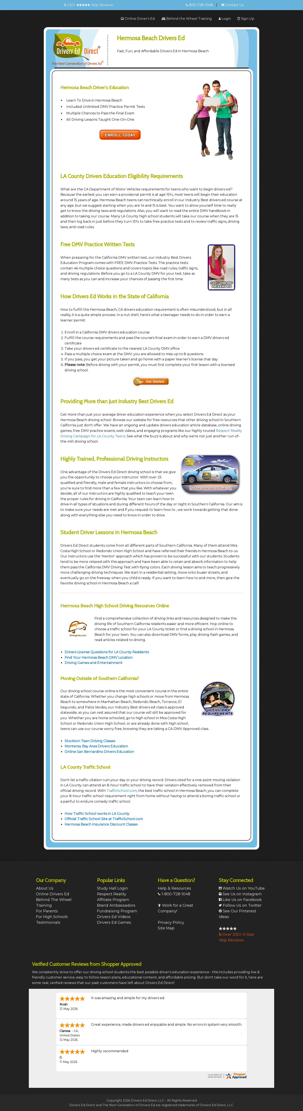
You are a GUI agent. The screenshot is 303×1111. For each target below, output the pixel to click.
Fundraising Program (117, 911)
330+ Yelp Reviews (88, 5)
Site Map (166, 928)
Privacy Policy (171, 922)
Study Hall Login (112, 888)
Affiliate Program (113, 899)
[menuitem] (137, 18)
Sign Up (246, 19)
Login (225, 19)
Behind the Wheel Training (187, 19)
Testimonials (48, 922)
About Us (44, 888)
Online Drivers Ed (52, 894)
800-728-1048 (199, 5)
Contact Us (232, 5)
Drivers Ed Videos (113, 916)
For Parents (47, 911)
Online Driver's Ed (138, 19)
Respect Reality (111, 894)
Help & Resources (174, 888)
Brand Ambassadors (116, 905)
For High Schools (52, 916)
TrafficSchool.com (121, 791)
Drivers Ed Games (114, 922)
